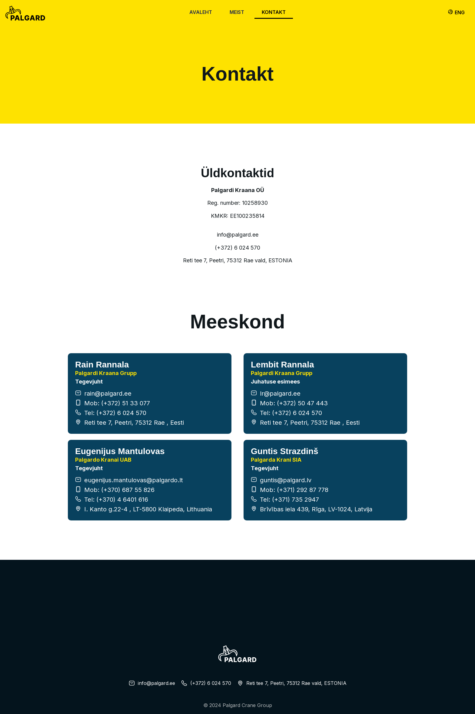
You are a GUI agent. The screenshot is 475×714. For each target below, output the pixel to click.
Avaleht (200, 12)
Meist (237, 12)
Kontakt (274, 12)
